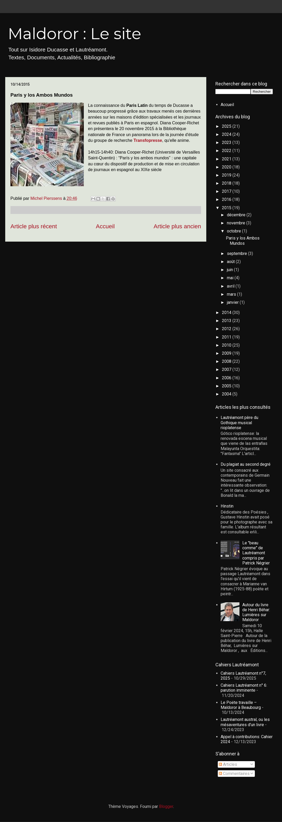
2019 (227, 175)
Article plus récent (33, 226)
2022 (227, 150)
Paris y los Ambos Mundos (243, 241)
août (231, 261)
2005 (227, 385)
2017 (227, 191)
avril (231, 286)
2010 (227, 345)
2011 (227, 337)
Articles (228, 764)
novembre (236, 222)
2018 (227, 183)
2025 (227, 126)
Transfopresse (147, 140)
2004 (227, 394)
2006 (227, 377)
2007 (227, 369)
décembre (236, 214)
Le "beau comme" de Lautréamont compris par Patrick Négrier (256, 553)
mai (230, 277)
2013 (227, 320)
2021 (227, 158)
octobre (234, 231)
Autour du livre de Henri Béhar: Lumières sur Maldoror (256, 612)
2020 (227, 167)
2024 (227, 134)
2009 (227, 353)
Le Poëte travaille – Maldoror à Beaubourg (241, 705)
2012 (227, 328)
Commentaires (234, 773)
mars (232, 294)
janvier (233, 302)
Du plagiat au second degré (246, 464)
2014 (227, 312)
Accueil (105, 226)
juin (230, 269)
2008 (227, 361)
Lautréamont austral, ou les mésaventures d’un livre (245, 722)
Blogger (166, 806)
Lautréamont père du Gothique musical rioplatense (239, 422)
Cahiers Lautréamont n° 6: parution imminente (244, 688)
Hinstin (227, 506)
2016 (227, 199)
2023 (227, 142)
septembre (237, 253)
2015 (227, 207)
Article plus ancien (177, 226)
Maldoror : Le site (74, 33)
